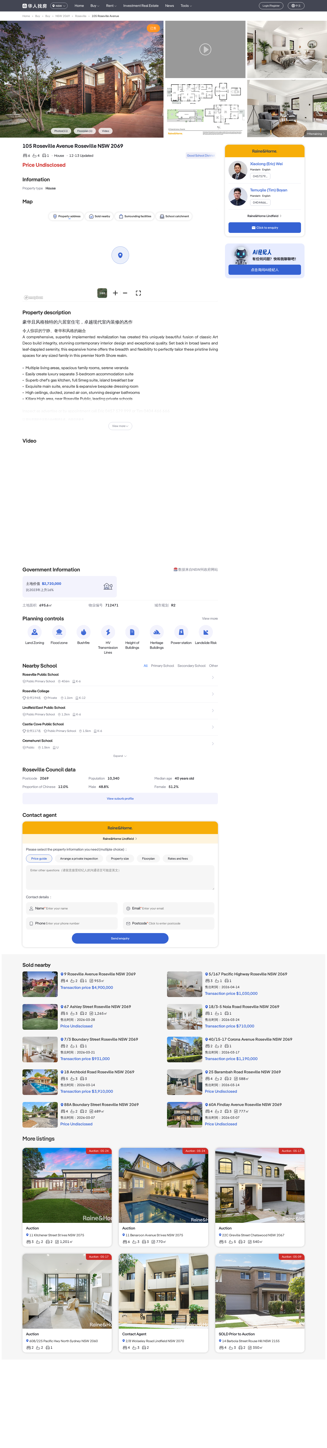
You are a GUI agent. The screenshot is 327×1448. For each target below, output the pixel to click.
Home (79, 6)
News (169, 6)
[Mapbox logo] (33, 297)
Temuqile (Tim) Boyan (268, 190)
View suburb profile (120, 798)
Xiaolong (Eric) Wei (266, 163)
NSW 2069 (63, 16)
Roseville (80, 16)
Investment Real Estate (141, 6)
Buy (37, 16)
